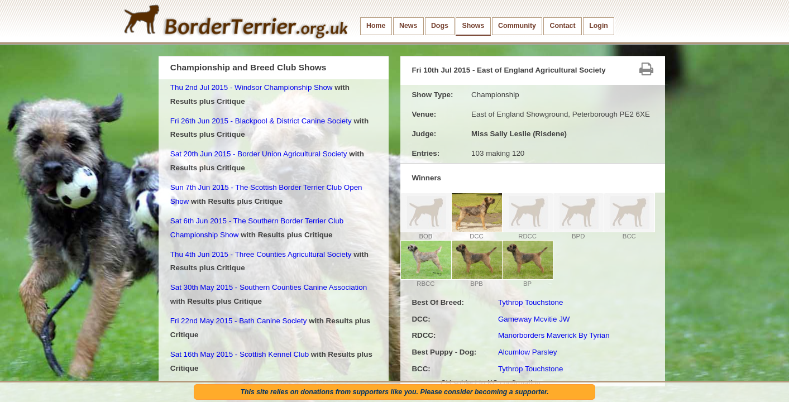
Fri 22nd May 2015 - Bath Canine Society (238, 321)
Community (517, 26)
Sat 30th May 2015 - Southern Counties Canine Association (268, 287)
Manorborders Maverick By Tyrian (554, 335)
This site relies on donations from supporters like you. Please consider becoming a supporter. (394, 392)
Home (375, 26)
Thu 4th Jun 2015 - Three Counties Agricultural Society (261, 254)
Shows (473, 26)
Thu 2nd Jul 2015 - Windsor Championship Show (251, 87)
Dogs (439, 26)
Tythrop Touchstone (530, 302)
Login (598, 26)
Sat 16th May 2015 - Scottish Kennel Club (239, 354)
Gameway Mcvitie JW (534, 319)
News (408, 26)
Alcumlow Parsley (527, 352)
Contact (563, 26)
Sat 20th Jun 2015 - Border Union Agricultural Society (258, 154)
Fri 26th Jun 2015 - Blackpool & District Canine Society (261, 121)
